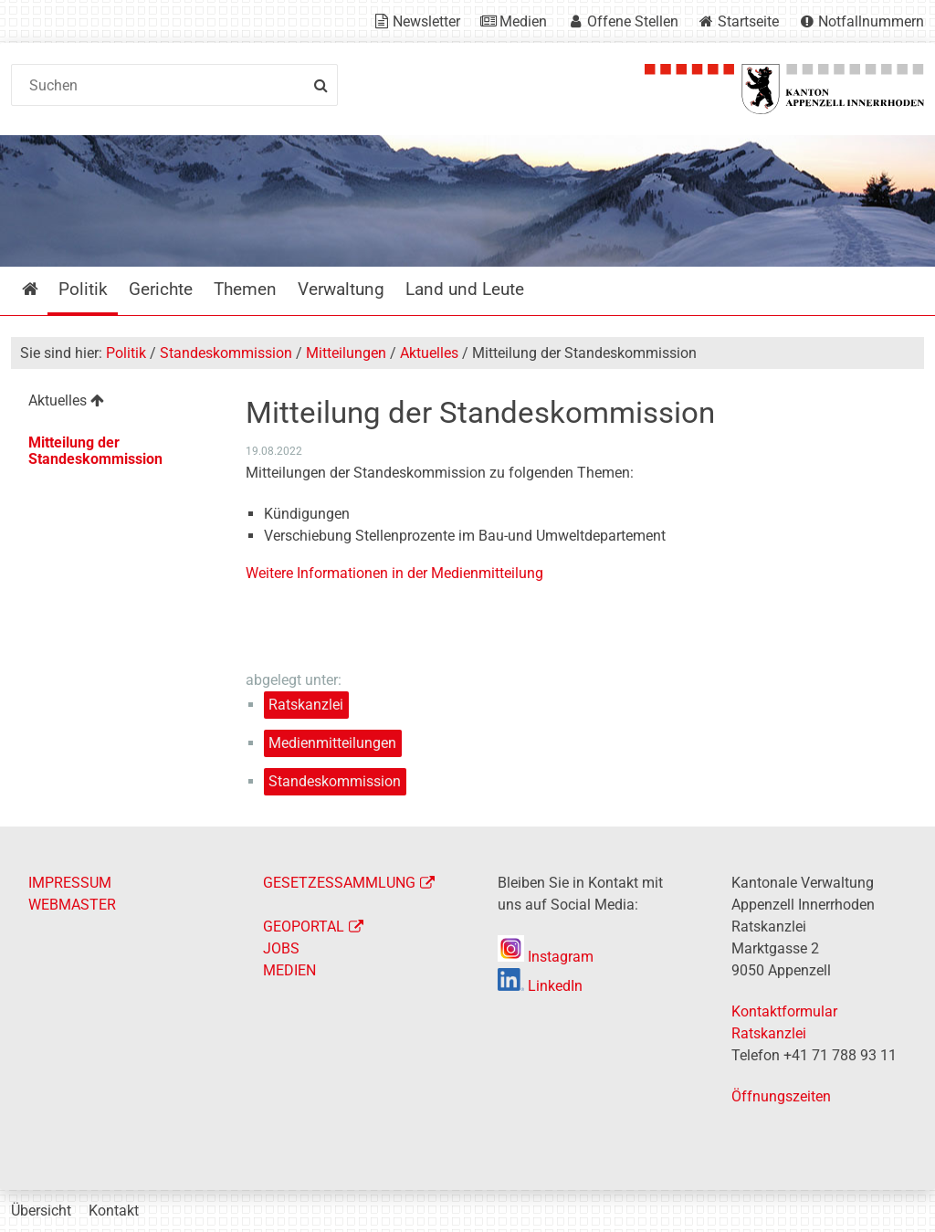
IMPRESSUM (69, 882)
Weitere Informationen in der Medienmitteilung (394, 573)
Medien (523, 21)
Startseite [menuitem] (43, 289)
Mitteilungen (346, 353)
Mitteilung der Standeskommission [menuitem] (95, 451)
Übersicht (41, 1210)
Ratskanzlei (305, 704)
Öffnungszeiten (781, 1096)
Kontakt (114, 1210)
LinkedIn (540, 986)
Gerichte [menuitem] (161, 289)
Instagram (546, 956)
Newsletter (426, 21)
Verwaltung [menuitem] (341, 289)
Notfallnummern (871, 21)
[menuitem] (116, 403)
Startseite (748, 21)
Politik (126, 353)
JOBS (281, 948)
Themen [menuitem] (245, 289)
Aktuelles (429, 353)
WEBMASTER (72, 904)
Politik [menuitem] (83, 289)
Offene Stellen (632, 21)
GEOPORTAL (303, 926)
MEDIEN (289, 970)
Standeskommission (226, 353)
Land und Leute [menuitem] (464, 289)
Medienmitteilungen (332, 743)
